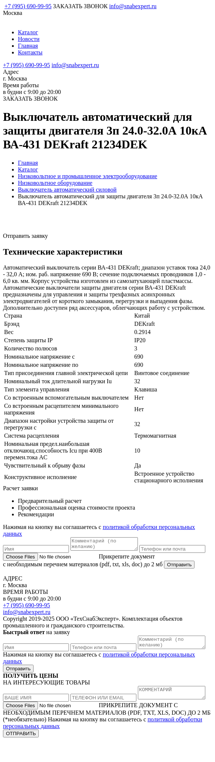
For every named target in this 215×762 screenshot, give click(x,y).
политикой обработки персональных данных (98, 747)
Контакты (30, 52)
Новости (28, 39)
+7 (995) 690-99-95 (27, 6)
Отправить (179, 574)
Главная (28, 45)
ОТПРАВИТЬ (21, 755)
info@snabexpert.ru (132, 6)
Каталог (28, 32)
